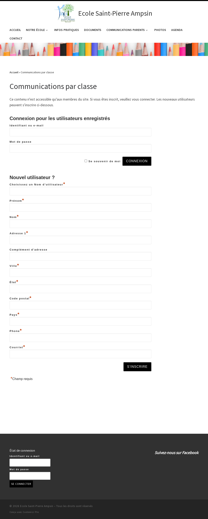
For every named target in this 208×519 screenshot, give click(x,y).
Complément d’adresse (29, 271)
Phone (16, 352)
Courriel (17, 368)
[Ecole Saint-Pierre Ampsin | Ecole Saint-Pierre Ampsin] (65, 12)
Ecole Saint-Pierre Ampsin (36, 506)
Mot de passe (20, 163)
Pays (15, 336)
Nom (14, 238)
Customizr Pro (31, 512)
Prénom (17, 222)
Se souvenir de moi (104, 182)
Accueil (14, 94)
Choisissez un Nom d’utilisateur (37, 206)
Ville (14, 287)
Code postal (21, 320)
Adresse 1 (19, 254)
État (14, 303)
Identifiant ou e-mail (27, 147)
